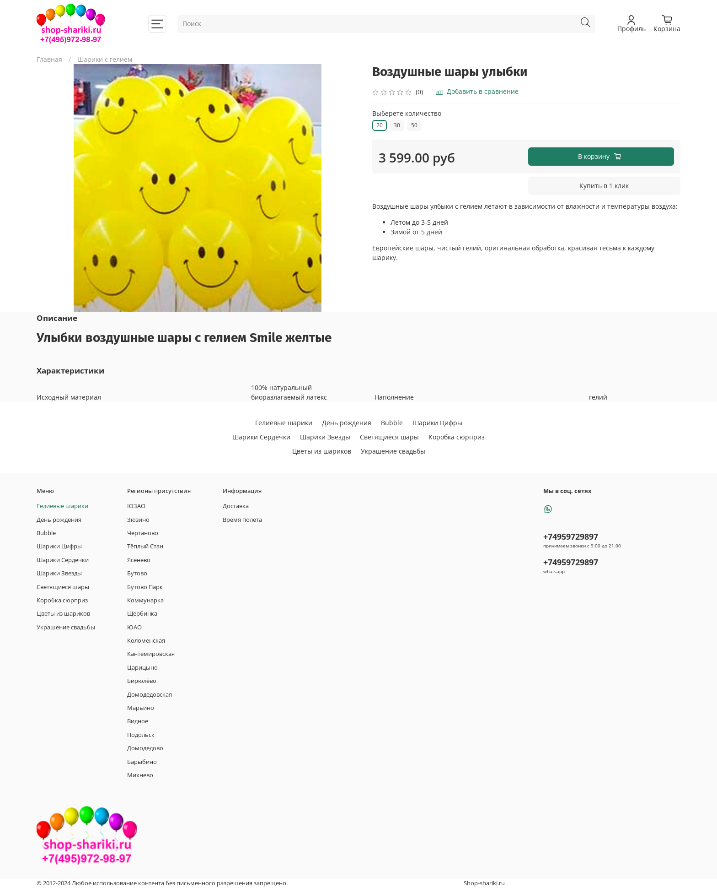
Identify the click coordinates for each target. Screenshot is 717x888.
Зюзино (138, 520)
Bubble (392, 422)
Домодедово (145, 748)
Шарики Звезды (325, 437)
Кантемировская (151, 654)
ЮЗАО (136, 506)
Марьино (140, 708)
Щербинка (142, 613)
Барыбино (142, 762)
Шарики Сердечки (261, 437)
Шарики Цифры (437, 422)
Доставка (236, 506)
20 (379, 125)
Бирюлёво (141, 681)
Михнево (140, 775)
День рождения (346, 422)
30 (397, 125)
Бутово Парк (145, 587)
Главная (49, 59)
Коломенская (146, 640)
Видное (137, 721)
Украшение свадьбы (393, 451)
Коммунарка (145, 600)
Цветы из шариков (321, 451)
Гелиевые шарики (283, 422)
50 (414, 125)
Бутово (137, 573)
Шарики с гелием (104, 59)
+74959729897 (570, 536)
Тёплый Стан (145, 546)
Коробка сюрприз (456, 437)
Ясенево (138, 560)
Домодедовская (149, 694)
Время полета (242, 520)
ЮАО (134, 627)
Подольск (141, 735)
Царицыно (142, 667)
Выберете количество (406, 114)
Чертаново (142, 533)
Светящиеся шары (389, 437)
